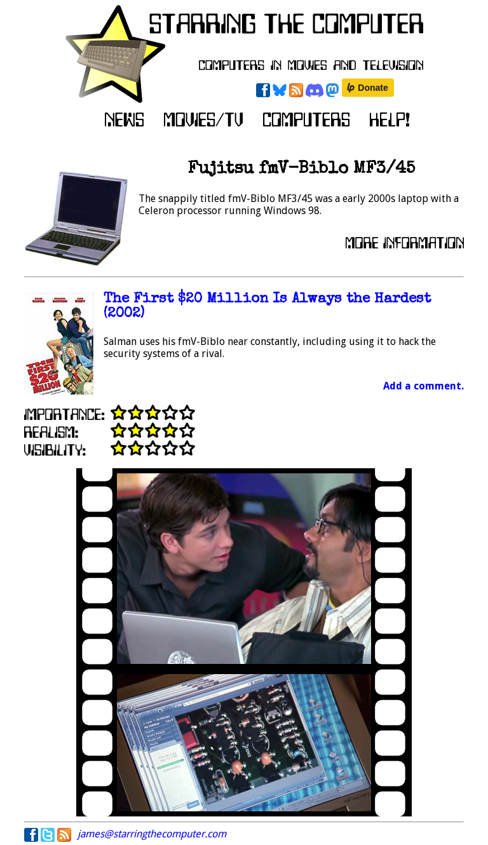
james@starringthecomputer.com (152, 834)
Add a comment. (423, 386)
